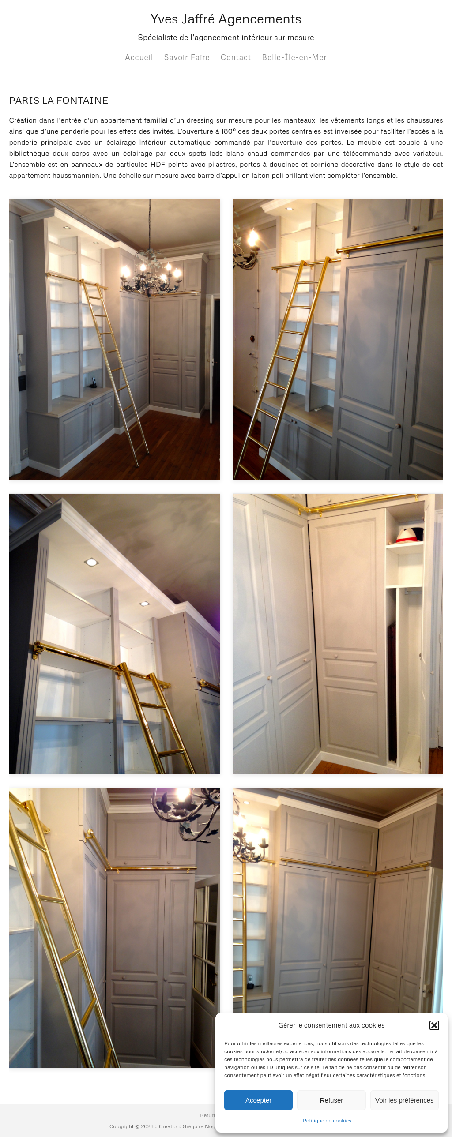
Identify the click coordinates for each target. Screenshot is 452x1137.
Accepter (258, 1100)
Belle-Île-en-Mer (294, 57)
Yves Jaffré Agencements (226, 18)
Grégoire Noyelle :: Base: (213, 1126)
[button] (434, 1025)
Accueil (139, 57)
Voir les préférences (404, 1100)
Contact (236, 57)
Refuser (331, 1100)
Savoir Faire (187, 57)
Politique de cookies (327, 1120)
